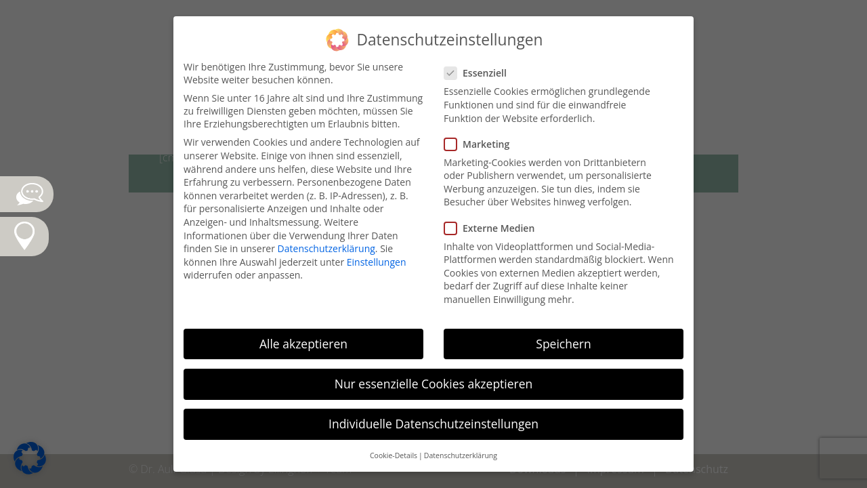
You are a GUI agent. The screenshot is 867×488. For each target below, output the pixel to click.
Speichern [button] (563, 344)
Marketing (482, 144)
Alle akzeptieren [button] (303, 344)
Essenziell (481, 72)
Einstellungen (376, 262)
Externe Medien (495, 228)
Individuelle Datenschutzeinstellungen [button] (433, 423)
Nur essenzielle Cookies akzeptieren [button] (434, 383)
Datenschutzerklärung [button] (460, 455)
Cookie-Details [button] (393, 455)
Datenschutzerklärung (326, 248)
